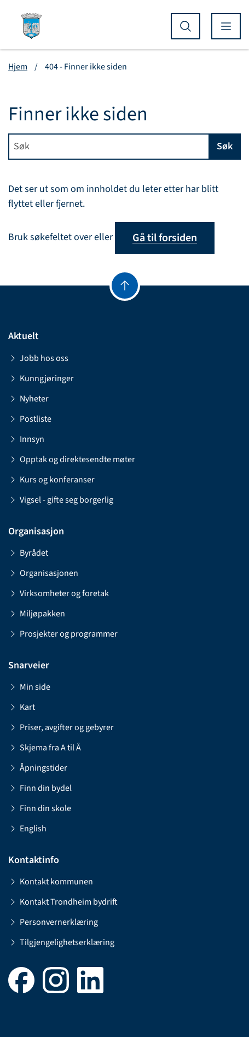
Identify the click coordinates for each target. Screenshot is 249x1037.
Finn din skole (39, 808)
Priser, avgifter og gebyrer (61, 727)
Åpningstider (37, 768)
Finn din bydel (40, 788)
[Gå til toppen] (124, 285)
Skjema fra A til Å (44, 748)
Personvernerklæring (53, 922)
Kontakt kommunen (50, 882)
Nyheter (28, 399)
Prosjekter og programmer (63, 634)
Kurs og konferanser (51, 480)
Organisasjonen (43, 573)
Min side (29, 687)
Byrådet (28, 553)
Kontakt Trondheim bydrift (63, 902)
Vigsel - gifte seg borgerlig (60, 500)
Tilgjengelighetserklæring (61, 942)
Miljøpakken (36, 614)
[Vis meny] (226, 26)
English (27, 829)
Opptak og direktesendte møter (71, 459)
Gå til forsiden (164, 238)
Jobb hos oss (38, 358)
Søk (225, 146)
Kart (21, 707)
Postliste (29, 419)
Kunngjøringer (41, 378)
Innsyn (26, 439)
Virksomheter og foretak (58, 593)
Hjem (17, 67)
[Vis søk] (185, 26)
